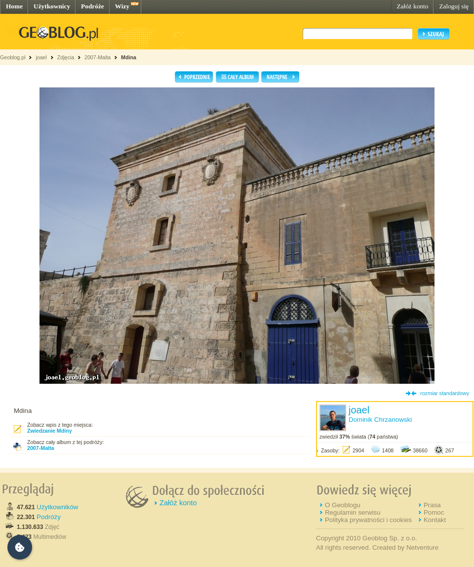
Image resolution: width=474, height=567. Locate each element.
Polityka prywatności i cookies (368, 520)
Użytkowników (57, 507)
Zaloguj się (454, 6)
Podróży (49, 517)
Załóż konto (412, 6)
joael (41, 57)
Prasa (432, 505)
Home (14, 6)
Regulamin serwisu (353, 512)
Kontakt (435, 520)
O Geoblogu (342, 505)
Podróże (92, 6)
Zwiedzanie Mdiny (49, 431)
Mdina (128, 57)
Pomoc (434, 512)
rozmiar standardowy (444, 393)
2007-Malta (97, 57)
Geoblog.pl (13, 57)
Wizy (122, 6)
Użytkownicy (52, 6)
